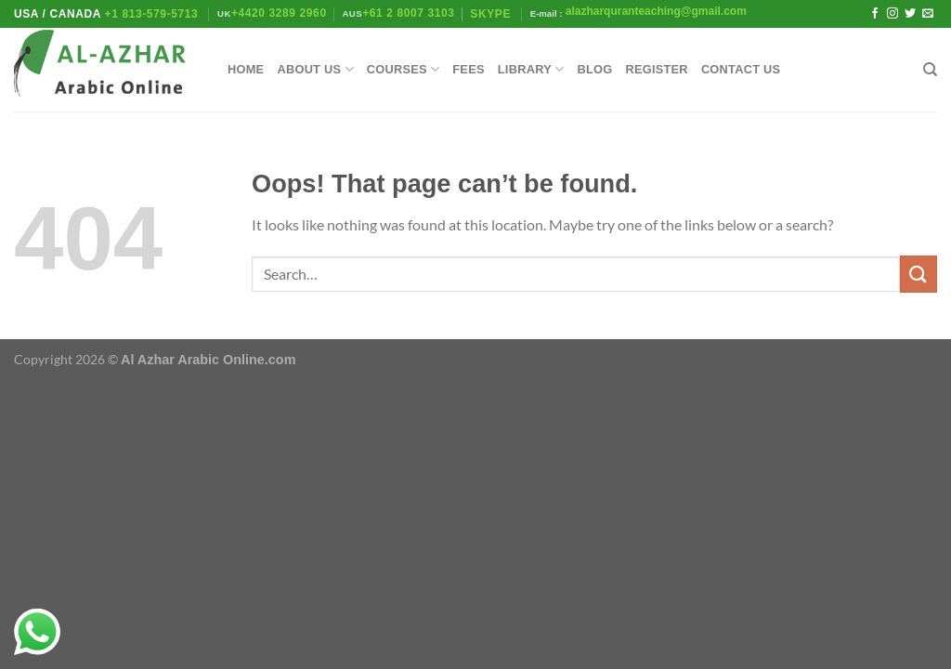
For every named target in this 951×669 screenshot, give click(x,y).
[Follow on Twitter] (910, 13)
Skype (492, 13)
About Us (315, 69)
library (531, 69)
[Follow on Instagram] (892, 13)
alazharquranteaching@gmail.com (654, 11)
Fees (468, 69)
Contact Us (741, 69)
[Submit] (918, 274)
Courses (403, 69)
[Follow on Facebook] (874, 13)
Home (246, 69)
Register (656, 69)
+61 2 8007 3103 (408, 13)
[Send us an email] (927, 13)
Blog (594, 69)
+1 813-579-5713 (151, 13)
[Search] (930, 69)
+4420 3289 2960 (279, 13)
